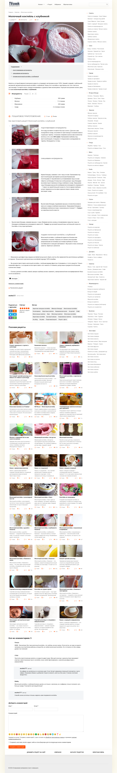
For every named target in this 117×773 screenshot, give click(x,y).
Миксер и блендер (57, 308)
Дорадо (90, 180)
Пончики (100, 314)
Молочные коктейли (70, 314)
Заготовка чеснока (93, 356)
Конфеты (90, 257)
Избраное (58, 752)
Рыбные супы (91, 59)
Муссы (105, 254)
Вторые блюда (93, 93)
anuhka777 (12, 295)
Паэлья (90, 101)
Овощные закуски (93, 131)
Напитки (91, 264)
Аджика (97, 212)
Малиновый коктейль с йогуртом (45, 437)
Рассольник (100, 48)
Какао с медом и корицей (68, 468)
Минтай (95, 182)
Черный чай (103, 279)
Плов (99, 98)
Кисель (90, 269)
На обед (35, 319)
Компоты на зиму (93, 351)
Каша (102, 98)
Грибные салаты (92, 36)
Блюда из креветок (93, 302)
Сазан (94, 188)
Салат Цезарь (101, 21)
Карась (90, 172)
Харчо (103, 51)
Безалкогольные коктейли (95, 272)
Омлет (89, 103)
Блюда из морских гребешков (96, 289)
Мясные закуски (92, 113)
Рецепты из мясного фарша (95, 165)
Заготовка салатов (93, 369)
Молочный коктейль (66, 437)
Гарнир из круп (102, 89)
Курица (95, 145)
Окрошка (90, 51)
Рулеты (95, 326)
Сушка (101, 344)
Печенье (90, 324)
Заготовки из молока (94, 359)
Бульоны (100, 66)
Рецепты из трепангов (94, 297)
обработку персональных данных (54, 737)
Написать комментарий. (16, 283)
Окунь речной (91, 193)
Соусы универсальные (100, 205)
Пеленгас (99, 177)
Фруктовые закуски (93, 128)
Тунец (94, 172)
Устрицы (90, 286)
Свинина (103, 158)
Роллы (101, 128)
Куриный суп (97, 51)
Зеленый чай (91, 277)
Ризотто (100, 103)
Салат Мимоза (92, 21)
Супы (90, 45)
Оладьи (95, 319)
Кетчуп (90, 207)
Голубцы (96, 106)
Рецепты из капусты (93, 232)
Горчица (101, 207)
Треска (103, 182)
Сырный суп (91, 56)
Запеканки (96, 324)
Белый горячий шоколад (67, 558)
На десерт (72, 311)
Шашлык (90, 155)
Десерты (92, 251)
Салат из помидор (93, 16)
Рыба (90, 169)
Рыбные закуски (92, 118)
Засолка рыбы (92, 354)
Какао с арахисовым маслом (19, 468)
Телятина (95, 155)
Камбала (90, 185)
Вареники (90, 106)
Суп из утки (98, 54)
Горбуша (104, 175)
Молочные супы (92, 66)
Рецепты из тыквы (93, 235)
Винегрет (90, 19)
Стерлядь (96, 185)
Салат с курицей (92, 24)
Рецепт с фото (63, 319)
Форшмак (90, 121)
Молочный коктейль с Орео (43, 497)
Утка (104, 148)
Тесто (100, 321)
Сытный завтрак (77, 316)
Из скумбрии (99, 193)
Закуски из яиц (102, 118)
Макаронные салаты (93, 39)
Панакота (90, 260)
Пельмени (96, 96)
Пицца (95, 314)
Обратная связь (67, 4)
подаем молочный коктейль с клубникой (26, 76)
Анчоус (99, 180)
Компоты (101, 277)
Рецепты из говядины (94, 158)
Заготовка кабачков (93, 367)
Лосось (99, 175)
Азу (104, 101)
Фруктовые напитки (48, 311)
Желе (93, 254)
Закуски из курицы (93, 115)
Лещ (98, 172)
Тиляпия (102, 185)
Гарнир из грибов (102, 81)
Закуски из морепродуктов (95, 136)
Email (36, 706)
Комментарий (13, 713)
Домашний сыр (102, 351)
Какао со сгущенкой (41, 468)
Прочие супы (104, 64)
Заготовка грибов (93, 372)
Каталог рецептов (77, 752)
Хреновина (95, 207)
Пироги (96, 321)
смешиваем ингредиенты (21, 73)
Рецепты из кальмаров (94, 294)
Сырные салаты (92, 41)
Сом (105, 193)
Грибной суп (91, 54)
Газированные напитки (64, 316)
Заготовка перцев (93, 349)
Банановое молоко (41, 345)
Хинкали (94, 103)
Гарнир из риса (92, 81)
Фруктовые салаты (93, 34)
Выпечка (91, 311)
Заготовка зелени (93, 341)
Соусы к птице (92, 218)
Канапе (100, 123)
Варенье (90, 344)
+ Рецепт (49, 4)
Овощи (91, 224)
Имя (10, 706)
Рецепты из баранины (94, 160)
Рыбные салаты (92, 31)
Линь (104, 177)
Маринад (102, 202)
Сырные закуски (92, 123)
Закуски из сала (92, 138)
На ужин (41, 319)
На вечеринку (36, 311)
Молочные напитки (57, 314)
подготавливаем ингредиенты (22, 70)
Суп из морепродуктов (94, 61)
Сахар (16, 107)
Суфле (89, 254)
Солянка (94, 48)
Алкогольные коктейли (70, 308)
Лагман (100, 101)
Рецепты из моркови (94, 227)
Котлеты (90, 96)
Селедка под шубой (99, 19)
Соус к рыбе (91, 212)
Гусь (99, 145)
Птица (91, 142)
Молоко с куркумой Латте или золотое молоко (19, 438)
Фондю (96, 121)
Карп (103, 180)
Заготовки (92, 331)
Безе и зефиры (98, 257)
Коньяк (105, 267)
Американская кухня (61, 311)
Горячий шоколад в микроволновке (21, 589)
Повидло (95, 344)
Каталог (40, 4)
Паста (95, 98)
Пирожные (91, 316)
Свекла (101, 245)
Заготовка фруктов (93, 346)
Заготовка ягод (92, 362)
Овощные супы (99, 69)
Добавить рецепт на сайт (36, 752)
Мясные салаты (101, 41)
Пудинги (100, 316)
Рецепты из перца (93, 245)
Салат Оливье (103, 16)
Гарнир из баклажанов (94, 86)
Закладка (13, 278)
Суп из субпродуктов (94, 64)
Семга (89, 190)
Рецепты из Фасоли (93, 242)
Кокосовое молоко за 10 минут (20, 407)
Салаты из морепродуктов (95, 26)
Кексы (100, 319)
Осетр (94, 180)
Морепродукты (93, 283)
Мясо (90, 152)
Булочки (105, 321)
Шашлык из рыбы (101, 188)
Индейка (90, 145)
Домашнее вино (97, 269)
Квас (48, 314)
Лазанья (95, 101)
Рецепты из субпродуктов (95, 163)
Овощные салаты (102, 24)
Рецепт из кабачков (93, 247)
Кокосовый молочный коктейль (45, 376)
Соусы (91, 199)
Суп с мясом (98, 56)
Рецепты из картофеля (94, 237)
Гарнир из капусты (93, 84)
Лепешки (90, 319)
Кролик (105, 163)
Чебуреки (90, 321)
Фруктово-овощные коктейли (41, 308)
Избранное (58, 4)
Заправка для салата (94, 202)
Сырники (90, 326)
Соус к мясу (100, 218)
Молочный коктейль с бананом (44, 558)
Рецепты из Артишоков (94, 230)
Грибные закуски (92, 126)
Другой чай (99, 267)
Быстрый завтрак (51, 316)
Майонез (90, 205)
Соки (93, 267)
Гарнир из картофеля (93, 78)
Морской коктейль (93, 299)
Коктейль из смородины (67, 497)
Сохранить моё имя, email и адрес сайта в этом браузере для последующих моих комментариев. (40, 742)
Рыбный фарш (92, 175)
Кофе (78, 311)
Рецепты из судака (97, 190)
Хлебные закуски (93, 133)
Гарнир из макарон (93, 76)
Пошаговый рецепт (51, 319)
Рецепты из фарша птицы (95, 148)
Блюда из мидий (92, 291)
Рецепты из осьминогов (94, 307)
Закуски (91, 110)
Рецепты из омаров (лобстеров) (97, 304)
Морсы (90, 267)
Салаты (91, 13)
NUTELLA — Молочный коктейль (45, 407)
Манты (102, 96)
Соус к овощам (92, 215)
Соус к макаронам (102, 215)
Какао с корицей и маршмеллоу (70, 620)
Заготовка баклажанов (94, 364)
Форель (90, 182)
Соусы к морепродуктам (95, 210)
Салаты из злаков (93, 29)
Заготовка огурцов (93, 334)
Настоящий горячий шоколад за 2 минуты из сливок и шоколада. (20, 376)
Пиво (101, 274)
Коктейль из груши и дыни (43, 589)
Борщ (89, 48)
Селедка (102, 172)
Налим (89, 188)
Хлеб (95, 316)
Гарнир (91, 73)
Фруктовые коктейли (39, 316)
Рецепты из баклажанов (94, 240)
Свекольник (91, 69)
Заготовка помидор (93, 336)
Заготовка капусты (93, 339)
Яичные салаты (103, 29)
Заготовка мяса (101, 354)
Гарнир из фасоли (93, 89)
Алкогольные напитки (39, 314)
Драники (90, 98)
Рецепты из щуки (93, 195)
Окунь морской (92, 177)
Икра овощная (103, 341)
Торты (101, 324)
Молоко (17, 101)
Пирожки (90, 314)
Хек (99, 182)
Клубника (18, 98)
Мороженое (18, 104)
